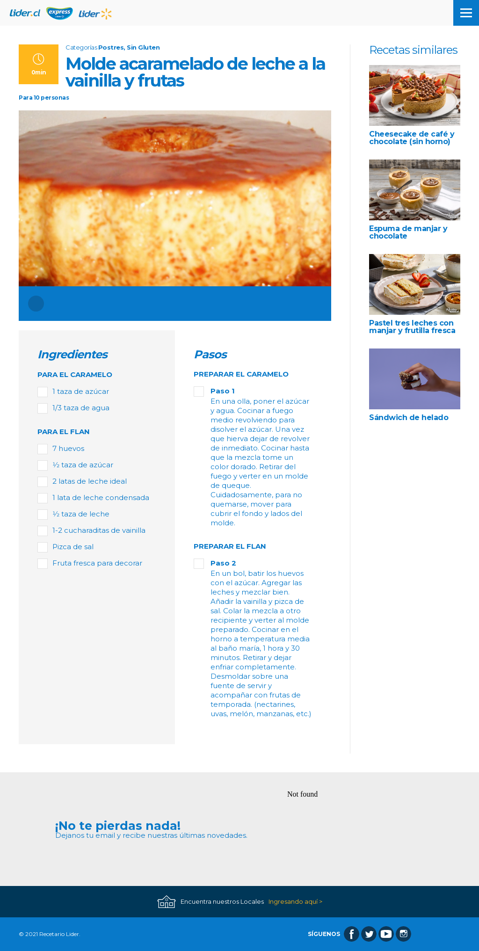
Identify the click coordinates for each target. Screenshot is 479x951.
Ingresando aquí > (295, 902)
